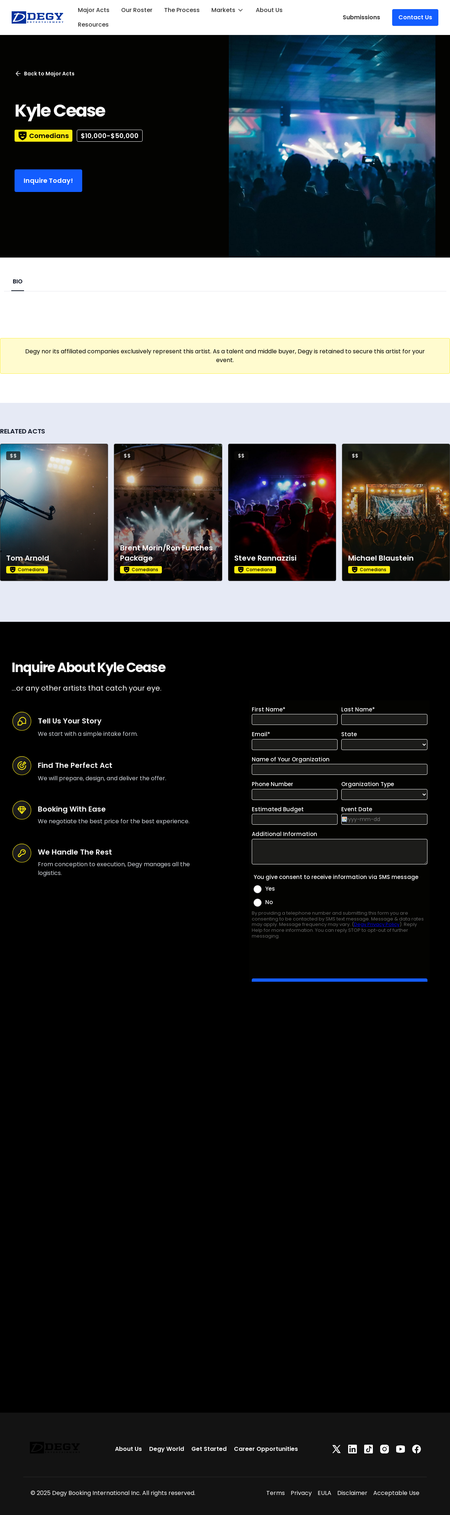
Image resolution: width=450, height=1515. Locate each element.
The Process (182, 10)
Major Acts (93, 10)
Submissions (361, 17)
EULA (324, 1493)
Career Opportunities (266, 1449)
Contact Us (415, 17)
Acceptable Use (396, 1493)
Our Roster (136, 10)
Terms (275, 1493)
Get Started (209, 1449)
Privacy (301, 1493)
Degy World (166, 1449)
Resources (93, 24)
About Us (269, 10)
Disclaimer (352, 1493)
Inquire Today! (48, 180)
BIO (18, 281)
